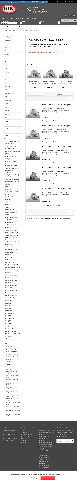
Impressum (24, 442)
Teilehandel (41, 463)
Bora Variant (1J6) (10, 156)
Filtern (30, 94)
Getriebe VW (31, 218)
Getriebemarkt (42, 455)
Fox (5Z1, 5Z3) (9, 197)
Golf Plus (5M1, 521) (11, 225)
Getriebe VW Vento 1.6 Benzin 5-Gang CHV (56, 189)
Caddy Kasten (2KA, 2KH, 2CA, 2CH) (12, 171)
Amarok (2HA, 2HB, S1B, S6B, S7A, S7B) (12, 142)
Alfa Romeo (7, 40)
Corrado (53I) (9, 187)
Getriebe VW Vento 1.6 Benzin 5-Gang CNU (56, 168)
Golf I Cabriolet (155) (11, 202)
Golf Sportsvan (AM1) (11, 235)
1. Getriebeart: (5, 21)
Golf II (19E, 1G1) (10, 204)
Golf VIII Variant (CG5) (11, 247)
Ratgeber (60, 2)
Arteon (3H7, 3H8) (10, 146)
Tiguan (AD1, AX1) (10, 349)
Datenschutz (24, 440)
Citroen (6, 54)
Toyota (6, 132)
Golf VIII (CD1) (9, 244)
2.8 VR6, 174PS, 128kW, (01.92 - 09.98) (12, 395)
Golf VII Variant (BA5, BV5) (13, 242)
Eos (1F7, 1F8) (9, 194)
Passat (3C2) (8, 282)
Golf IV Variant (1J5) (11, 217)
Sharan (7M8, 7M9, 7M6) (12, 333)
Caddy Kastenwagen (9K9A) (11, 162)
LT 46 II (7, 260)
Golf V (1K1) (8, 220)
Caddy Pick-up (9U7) (11, 168)
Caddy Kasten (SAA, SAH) (12, 179)
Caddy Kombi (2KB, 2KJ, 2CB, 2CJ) (12, 175)
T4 (6, 339)
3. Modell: (42, 21)
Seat (5, 118)
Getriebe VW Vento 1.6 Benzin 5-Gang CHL (65, 82)
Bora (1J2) (8, 153)
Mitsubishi (7, 100)
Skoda (6, 121)
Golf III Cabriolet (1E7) (11, 212)
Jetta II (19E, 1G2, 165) (11, 249)
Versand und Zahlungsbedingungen (27, 433)
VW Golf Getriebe (43, 465)
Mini (5, 96)
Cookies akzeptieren (48, 478)
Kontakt (23, 430)
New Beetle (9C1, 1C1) (11, 265)
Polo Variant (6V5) (10, 313)
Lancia (6, 82)
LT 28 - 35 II (8, 257)
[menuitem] (60, 2)
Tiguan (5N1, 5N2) (10, 346)
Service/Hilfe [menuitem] (69, 2)
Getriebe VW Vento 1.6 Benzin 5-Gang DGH (49, 82)
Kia (5, 79)
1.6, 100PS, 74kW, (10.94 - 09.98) (12, 380)
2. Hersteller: (23, 21)
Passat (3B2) (8, 272)
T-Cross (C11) (9, 361)
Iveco (5, 75)
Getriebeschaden (43, 457)
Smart (6, 125)
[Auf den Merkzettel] (56, 121)
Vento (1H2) (8, 369)
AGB (22, 438)
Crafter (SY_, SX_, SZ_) (11, 192)
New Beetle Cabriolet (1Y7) (13, 267)
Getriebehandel (43, 451)
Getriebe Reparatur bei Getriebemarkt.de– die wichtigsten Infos (45, 447)
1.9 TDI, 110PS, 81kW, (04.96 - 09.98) (13, 415)
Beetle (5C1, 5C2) (10, 148)
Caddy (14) (8, 159)
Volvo (6, 135)
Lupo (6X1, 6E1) (9, 262)
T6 (6, 344)
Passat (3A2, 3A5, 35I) (11, 270)
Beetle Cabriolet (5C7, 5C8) (13, 151)
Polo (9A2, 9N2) (9, 318)
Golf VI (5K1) (8, 227)
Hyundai (6, 72)
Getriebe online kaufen (45, 442)
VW (5, 139)
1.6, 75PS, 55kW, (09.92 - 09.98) (12, 376)
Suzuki (6, 128)
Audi (5, 44)
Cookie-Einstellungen (44, 436)
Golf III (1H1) (8, 207)
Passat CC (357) (9, 300)
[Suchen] (75, 20)
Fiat (5, 65)
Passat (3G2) (9, 293)
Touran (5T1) (9, 359)
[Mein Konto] (70, 15)
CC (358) (7, 184)
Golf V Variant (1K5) (11, 222)
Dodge (6, 61)
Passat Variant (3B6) (11, 280)
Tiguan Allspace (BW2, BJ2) (13, 351)
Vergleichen (46, 121)
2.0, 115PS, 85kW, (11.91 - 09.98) (12, 391)
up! (6, 367)
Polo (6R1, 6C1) (9, 323)
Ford (5, 68)
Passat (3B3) (8, 277)
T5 (6, 341)
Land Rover (7, 86)
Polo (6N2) (8, 308)
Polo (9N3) (8, 321)
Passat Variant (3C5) (11, 285)
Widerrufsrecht (25, 436)
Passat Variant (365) (11, 290)
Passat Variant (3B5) (11, 275)
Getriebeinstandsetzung (45, 453)
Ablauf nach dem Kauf (27, 428)
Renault (6, 114)
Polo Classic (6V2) (10, 311)
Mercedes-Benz (9, 93)
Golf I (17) (8, 199)
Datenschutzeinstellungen (31, 478)
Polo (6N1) (8, 305)
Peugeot (6, 111)
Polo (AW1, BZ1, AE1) (11, 326)
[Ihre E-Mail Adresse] (63, 441)
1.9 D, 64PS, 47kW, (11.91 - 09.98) (12, 399)
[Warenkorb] (74, 15)
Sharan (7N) (8, 336)
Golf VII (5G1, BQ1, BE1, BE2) (12, 238)
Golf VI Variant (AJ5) (11, 230)
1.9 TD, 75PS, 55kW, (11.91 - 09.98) (13, 407)
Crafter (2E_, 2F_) (10, 189)
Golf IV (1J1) (8, 215)
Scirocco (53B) (9, 328)
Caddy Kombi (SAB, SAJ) (12, 181)
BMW (6, 47)
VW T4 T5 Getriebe (43, 467)
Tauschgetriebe (43, 461)
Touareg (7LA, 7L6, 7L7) (12, 354)
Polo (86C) (8, 303)
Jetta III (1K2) (9, 252)
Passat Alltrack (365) (11, 298)
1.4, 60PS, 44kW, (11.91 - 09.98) (12, 372)
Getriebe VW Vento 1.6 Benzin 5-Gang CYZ (34, 82)
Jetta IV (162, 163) (10, 254)
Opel (5, 107)
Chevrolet (7, 51)
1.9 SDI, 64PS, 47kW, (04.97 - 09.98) (13, 403)
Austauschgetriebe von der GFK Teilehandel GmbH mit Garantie (46, 432)
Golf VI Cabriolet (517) (11, 232)
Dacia (6, 58)
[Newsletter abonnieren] (72, 441)
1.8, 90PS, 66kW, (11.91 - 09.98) (12, 387)
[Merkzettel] (65, 15)
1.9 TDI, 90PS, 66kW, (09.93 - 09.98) (13, 411)
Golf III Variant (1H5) (11, 209)
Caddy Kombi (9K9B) (11, 165)
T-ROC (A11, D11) (10, 364)
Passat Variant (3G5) (11, 295)
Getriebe (41, 440)
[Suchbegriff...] (69, 20)
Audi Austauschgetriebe (45, 428)
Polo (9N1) (8, 316)
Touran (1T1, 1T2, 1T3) (11, 356)
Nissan (6, 103)
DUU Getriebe (42, 438)
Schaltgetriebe (8, 37)
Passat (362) (8, 288)
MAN (5, 89)
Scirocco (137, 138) (10, 331)
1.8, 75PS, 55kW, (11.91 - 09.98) (12, 384)
